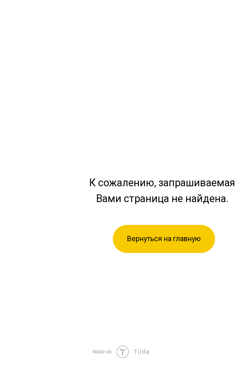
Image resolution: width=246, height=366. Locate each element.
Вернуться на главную (164, 239)
